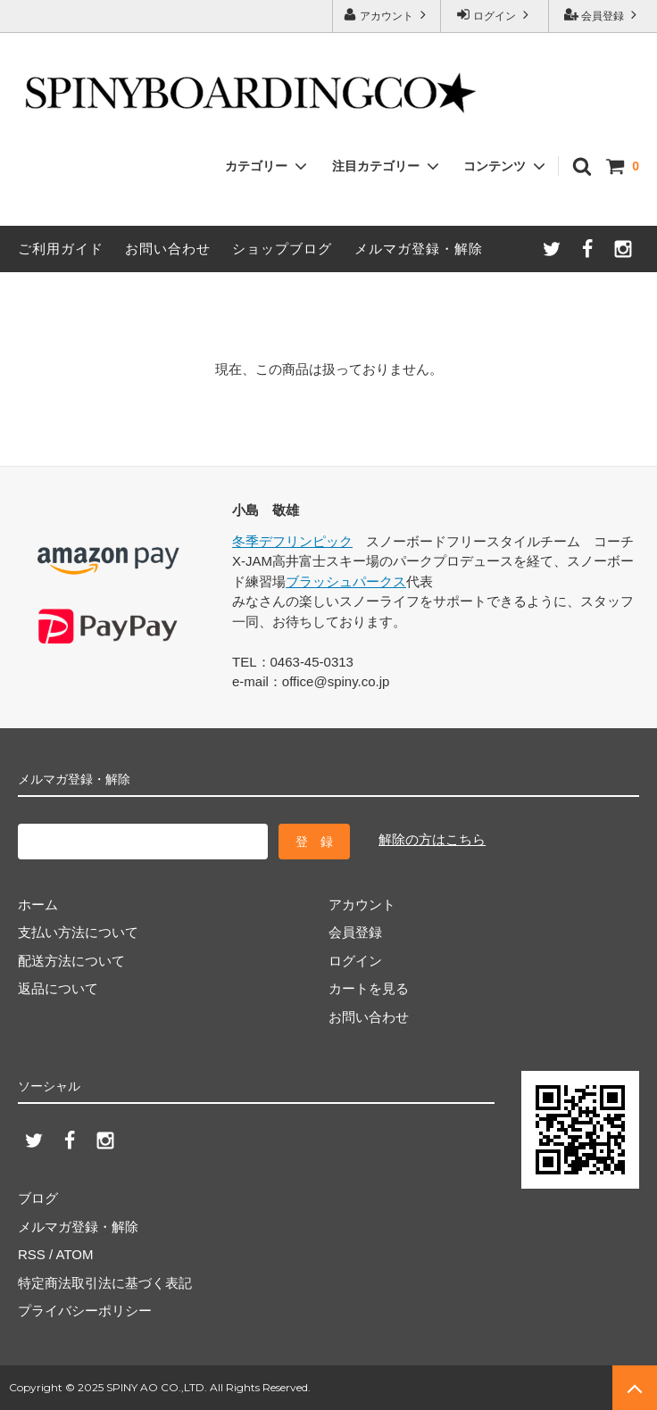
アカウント (387, 14)
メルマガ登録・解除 (418, 248)
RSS (32, 1254)
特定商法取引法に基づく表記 (105, 1282)
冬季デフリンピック (292, 541)
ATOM (75, 1254)
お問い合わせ (168, 248)
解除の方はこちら (432, 839)
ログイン (495, 14)
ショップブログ (282, 248)
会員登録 (603, 14)
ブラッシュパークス (346, 581)
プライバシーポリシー (85, 1310)
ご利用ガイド (61, 248)
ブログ (38, 1198)
